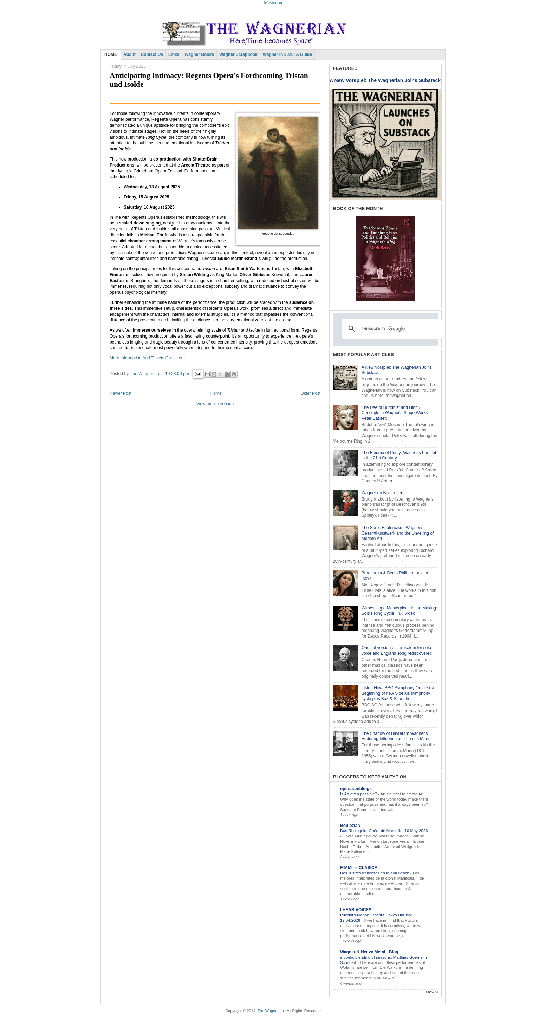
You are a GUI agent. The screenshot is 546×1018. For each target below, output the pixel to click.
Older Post (310, 393)
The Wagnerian (271, 1011)
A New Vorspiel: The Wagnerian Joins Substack (385, 80)
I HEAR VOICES (355, 909)
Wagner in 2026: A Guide (287, 54)
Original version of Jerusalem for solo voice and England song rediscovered (397, 650)
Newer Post (120, 393)
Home (216, 393)
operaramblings (356, 788)
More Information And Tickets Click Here (147, 357)
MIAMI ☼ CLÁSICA (358, 867)
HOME (110, 54)
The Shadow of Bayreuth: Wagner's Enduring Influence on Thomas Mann (396, 736)
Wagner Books (199, 54)
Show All (432, 992)
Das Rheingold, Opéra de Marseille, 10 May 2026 (384, 831)
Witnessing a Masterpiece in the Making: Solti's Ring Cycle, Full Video (399, 611)
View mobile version (215, 403)
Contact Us (152, 54)
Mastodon (273, 2)
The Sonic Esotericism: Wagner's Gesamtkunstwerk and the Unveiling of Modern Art (398, 533)
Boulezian (350, 825)
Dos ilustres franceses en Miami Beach (375, 873)
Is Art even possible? (359, 794)
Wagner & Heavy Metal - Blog (369, 952)
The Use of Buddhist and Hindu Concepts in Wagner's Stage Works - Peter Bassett (396, 413)
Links (173, 54)
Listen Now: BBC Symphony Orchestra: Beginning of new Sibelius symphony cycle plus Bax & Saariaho (398, 693)
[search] (391, 329)
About (129, 54)
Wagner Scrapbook (238, 54)
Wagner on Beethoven (382, 492)
